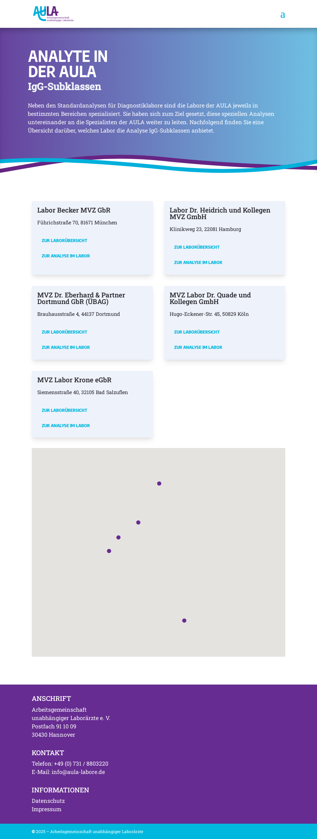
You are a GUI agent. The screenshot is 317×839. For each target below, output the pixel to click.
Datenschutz (48, 800)
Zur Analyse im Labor (66, 255)
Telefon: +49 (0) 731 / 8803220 (70, 763)
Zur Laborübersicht (64, 240)
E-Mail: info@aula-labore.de (68, 771)
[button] (118, 537)
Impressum (46, 809)
